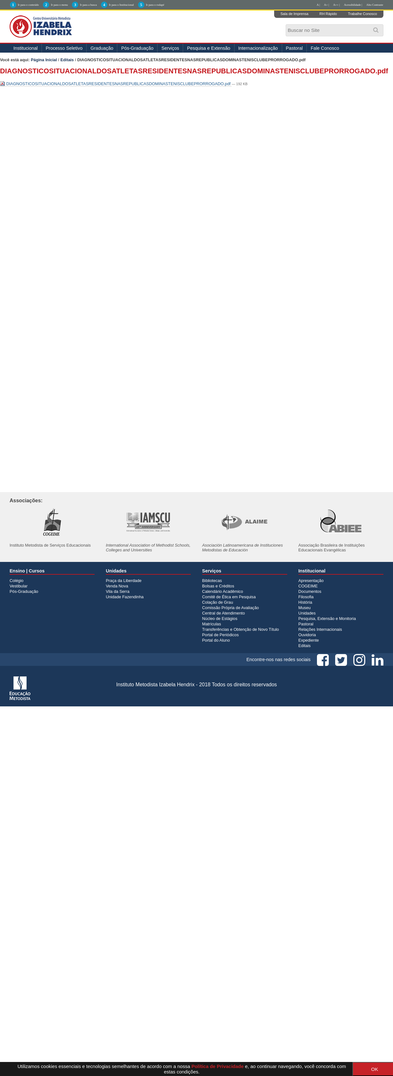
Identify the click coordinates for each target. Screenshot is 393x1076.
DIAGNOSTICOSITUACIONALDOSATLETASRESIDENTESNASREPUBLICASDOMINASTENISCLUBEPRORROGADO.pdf (116, 83)
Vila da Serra (117, 591)
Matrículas (211, 624)
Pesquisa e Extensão (208, 48)
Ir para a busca (88, 4)
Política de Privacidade (217, 1066)
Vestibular (18, 586)
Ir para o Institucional (121, 4)
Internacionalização (258, 48)
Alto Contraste (374, 4)
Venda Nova (117, 586)
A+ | (326, 4)
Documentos (309, 591)
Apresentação (311, 580)
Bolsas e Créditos (218, 586)
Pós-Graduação (137, 48)
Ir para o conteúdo (28, 4)
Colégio (16, 580)
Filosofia (306, 596)
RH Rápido (328, 14)
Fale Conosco (325, 48)
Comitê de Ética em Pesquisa (229, 596)
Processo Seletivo (64, 48)
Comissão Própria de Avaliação (230, 607)
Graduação (101, 48)
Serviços (170, 48)
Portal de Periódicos (220, 634)
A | (318, 4)
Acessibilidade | (353, 4)
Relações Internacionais (320, 629)
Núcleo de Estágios (219, 618)
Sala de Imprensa (295, 14)
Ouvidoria (307, 634)
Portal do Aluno (216, 640)
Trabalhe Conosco (362, 14)
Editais (67, 59)
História (305, 602)
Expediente (308, 640)
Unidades (307, 613)
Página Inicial (44, 59)
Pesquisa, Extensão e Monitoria (327, 618)
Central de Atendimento (223, 613)
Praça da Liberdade (124, 580)
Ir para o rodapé (155, 4)
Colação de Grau (217, 602)
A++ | (336, 4)
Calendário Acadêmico (222, 591)
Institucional (25, 48)
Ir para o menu (59, 4)
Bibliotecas (212, 580)
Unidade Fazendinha (124, 596)
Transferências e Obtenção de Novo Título (240, 629)
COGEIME (308, 586)
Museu (304, 607)
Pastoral (294, 48)
